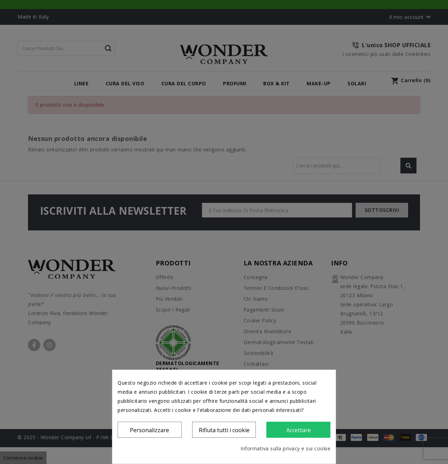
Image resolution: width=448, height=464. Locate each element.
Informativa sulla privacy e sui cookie (285, 448)
